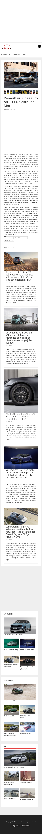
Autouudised (5, 54)
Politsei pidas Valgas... (27, 799)
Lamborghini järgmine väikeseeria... (11, 666)
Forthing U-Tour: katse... (25, 717)
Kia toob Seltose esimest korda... (14, 634)
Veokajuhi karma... (26, 782)
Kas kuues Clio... (25, 733)
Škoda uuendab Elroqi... (11, 650)
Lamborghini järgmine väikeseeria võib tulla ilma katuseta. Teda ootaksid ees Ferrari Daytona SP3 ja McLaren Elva (20, 531)
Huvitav (25, 54)
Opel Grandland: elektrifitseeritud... (10, 734)
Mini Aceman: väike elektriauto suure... (16, 701)
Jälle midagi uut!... (10, 798)
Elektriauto (10, 237)
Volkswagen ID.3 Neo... (27, 650)
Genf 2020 (17, 237)
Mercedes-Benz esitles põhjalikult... (27, 668)
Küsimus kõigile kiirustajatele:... (9, 783)
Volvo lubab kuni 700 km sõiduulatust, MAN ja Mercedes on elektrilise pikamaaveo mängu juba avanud (19, 337)
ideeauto (24, 237)
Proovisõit (16, 54)
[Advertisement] (21, 21)
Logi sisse (16, 826)
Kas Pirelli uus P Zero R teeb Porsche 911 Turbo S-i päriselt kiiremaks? (20, 416)
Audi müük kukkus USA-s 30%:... (14, 767)
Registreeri (25, 826)
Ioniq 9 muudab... (9, 716)
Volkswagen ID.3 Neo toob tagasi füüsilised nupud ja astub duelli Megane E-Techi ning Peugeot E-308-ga (21, 473)
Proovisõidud (8, 680)
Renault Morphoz (9, 240)
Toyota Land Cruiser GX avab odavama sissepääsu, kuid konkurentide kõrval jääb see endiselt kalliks (20, 275)
